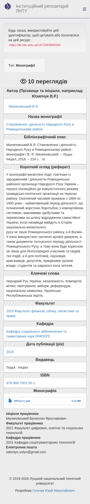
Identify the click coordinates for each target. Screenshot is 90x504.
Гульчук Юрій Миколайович (53, 490)
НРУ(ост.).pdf (22, 401)
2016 (10, 352)
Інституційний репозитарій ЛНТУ (42, 8)
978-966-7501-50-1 (20, 383)
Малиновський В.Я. (24, 106)
